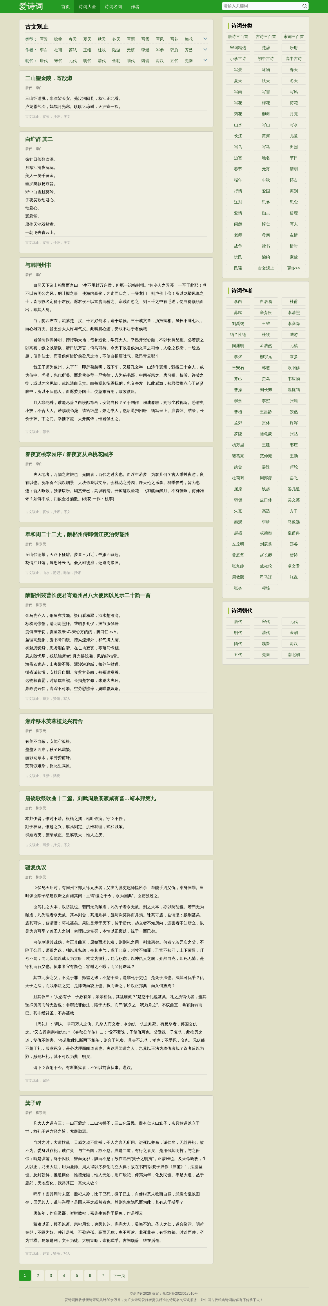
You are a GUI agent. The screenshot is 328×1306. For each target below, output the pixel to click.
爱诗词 (31, 6)
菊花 (238, 113)
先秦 (189, 60)
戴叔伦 (266, 566)
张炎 (238, 588)
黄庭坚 (238, 555)
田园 (294, 146)
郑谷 (294, 544)
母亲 (266, 235)
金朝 (116, 60)
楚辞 (266, 47)
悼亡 (266, 224)
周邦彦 (266, 478)
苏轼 (73, 50)
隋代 (131, 60)
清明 (294, 169)
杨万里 (238, 444)
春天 (73, 39)
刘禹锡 (238, 323)
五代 (174, 60)
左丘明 (238, 544)
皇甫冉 (294, 533)
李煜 (145, 50)
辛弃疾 (266, 312)
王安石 (238, 367)
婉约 (266, 257)
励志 (266, 213)
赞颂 (56, 699)
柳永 (238, 400)
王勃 (294, 456)
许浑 (294, 422)
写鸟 (238, 146)
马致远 (294, 522)
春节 (238, 169)
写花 (174, 39)
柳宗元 (41, 544)
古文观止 (32, 117)
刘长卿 (266, 389)
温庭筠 (294, 389)
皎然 (294, 411)
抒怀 (56, 117)
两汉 (160, 60)
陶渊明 (238, 345)
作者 (135, 6)
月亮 (294, 113)
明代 (87, 60)
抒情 (238, 191)
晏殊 (266, 467)
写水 (294, 124)
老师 (238, 235)
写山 (266, 124)
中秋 (266, 180)
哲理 (294, 213)
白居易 (266, 301)
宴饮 (46, 117)
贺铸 (294, 555)
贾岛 (266, 378)
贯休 (266, 422)
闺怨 (238, 224)
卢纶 (294, 467)
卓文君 (294, 566)
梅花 (189, 39)
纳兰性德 (238, 334)
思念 (294, 202)
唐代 (44, 60)
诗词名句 (113, 6)
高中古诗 (294, 58)
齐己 (189, 50)
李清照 (294, 312)
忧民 (238, 257)
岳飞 (294, 478)
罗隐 (238, 433)
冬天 (116, 39)
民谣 (238, 268)
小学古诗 (238, 58)
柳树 (266, 113)
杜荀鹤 (238, 478)
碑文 (46, 699)
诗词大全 (87, 6)
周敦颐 (238, 577)
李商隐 (294, 323)
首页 (65, 6)
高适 (266, 511)
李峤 (266, 522)
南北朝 (294, 654)
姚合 (238, 467)
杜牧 (102, 50)
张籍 (294, 400)
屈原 (238, 489)
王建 (266, 444)
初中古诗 (266, 58)
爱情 (238, 213)
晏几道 (294, 489)
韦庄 (294, 444)
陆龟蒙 (266, 433)
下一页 (119, 1275)
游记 (56, 573)
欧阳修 (294, 367)
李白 (44, 50)
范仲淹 (266, 456)
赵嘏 (238, 533)
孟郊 (238, 422)
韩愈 (174, 50)
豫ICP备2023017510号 (180, 1293)
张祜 (294, 433)
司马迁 (266, 577)
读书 (266, 246)
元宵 (266, 169)
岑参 (160, 50)
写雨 (131, 39)
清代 (102, 60)
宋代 (58, 60)
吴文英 (294, 500)
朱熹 (238, 511)
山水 (46, 573)
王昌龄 (266, 411)
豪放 (294, 257)
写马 (266, 146)
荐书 (46, 432)
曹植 (238, 411)
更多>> (293, 268)
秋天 (102, 39)
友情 (294, 235)
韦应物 (294, 378)
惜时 (294, 246)
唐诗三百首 (238, 36)
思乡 (266, 202)
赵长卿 (266, 555)
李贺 (266, 400)
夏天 (87, 39)
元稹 (131, 50)
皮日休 (266, 500)
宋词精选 (238, 47)
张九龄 (238, 566)
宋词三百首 (294, 36)
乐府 (294, 47)
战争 (238, 246)
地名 (266, 158)
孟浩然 (266, 345)
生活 (46, 776)
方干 (294, 511)
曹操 (238, 389)
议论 (46, 1081)
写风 (160, 39)
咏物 (58, 39)
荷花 (294, 102)
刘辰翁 (266, 544)
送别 (238, 202)
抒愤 (56, 845)
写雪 (145, 39)
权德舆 (266, 533)
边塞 (238, 158)
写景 (44, 39)
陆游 (116, 50)
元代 (73, 60)
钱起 (266, 489)
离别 (294, 191)
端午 (238, 180)
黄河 (266, 135)
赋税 (56, 776)
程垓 (266, 588)
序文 (67, 117)
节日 (294, 158)
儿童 (294, 135)
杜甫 (58, 50)
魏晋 (145, 60)
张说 (294, 577)
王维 (87, 50)
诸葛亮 (238, 456)
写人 (67, 699)
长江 (238, 135)
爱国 (266, 191)
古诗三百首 (266, 36)
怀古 (294, 180)
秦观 (238, 522)
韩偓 (238, 500)
